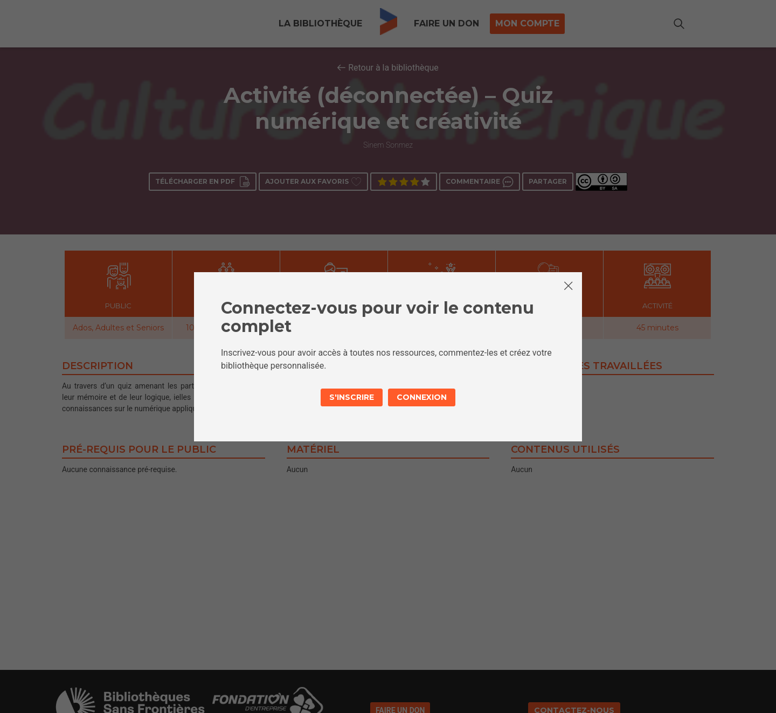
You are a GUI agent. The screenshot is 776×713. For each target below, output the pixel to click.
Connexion (422, 397)
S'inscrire (351, 397)
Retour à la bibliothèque (393, 68)
